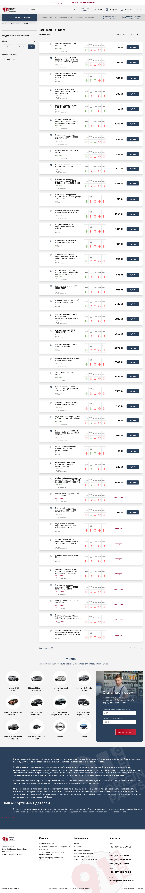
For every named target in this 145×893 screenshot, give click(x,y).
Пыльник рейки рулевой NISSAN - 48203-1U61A (65, 241)
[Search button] (74, 9)
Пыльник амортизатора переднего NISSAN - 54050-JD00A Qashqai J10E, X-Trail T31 (68, 617)
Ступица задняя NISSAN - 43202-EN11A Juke (66, 345)
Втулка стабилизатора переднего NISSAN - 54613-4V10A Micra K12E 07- (66, 526)
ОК (31, 47)
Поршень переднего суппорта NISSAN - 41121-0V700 (68, 166)
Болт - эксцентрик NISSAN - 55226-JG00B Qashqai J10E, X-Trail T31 (67, 433)
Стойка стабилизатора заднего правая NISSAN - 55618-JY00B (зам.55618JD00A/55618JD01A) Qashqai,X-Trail (68, 480)
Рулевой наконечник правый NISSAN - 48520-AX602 (67, 360)
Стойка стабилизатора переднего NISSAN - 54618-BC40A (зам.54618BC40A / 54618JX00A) (66, 121)
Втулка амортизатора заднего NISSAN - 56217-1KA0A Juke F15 (68, 418)
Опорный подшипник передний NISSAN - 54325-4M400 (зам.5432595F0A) (66, 256)
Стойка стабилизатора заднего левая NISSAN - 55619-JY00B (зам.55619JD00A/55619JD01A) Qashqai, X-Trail (68, 633)
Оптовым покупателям (84, 17)
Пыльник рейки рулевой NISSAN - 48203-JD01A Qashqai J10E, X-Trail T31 (68, 197)
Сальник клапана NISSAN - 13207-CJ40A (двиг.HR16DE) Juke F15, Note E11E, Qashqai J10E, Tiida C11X (66, 60)
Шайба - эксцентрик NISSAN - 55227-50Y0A (68, 495)
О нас (44, 17)
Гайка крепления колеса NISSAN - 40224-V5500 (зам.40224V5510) (65, 449)
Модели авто (15, 23)
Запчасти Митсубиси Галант (59, 888)
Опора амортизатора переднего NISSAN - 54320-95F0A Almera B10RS (67, 587)
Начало (4, 23)
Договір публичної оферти (85, 859)
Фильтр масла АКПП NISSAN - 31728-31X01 (67, 602)
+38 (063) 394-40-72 (120, 859)
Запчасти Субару (76, 888)
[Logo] (9, 9)
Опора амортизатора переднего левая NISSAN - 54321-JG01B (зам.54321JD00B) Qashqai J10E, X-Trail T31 (68, 181)
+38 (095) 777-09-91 (119, 863)
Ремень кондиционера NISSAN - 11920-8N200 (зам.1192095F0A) (65, 464)
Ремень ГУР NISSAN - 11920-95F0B (67, 152)
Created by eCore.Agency (10, 888)
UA (137, 10)
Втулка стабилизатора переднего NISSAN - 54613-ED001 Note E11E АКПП (66, 510)
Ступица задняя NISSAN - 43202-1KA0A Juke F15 (66, 331)
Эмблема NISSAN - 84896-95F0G (66, 374)
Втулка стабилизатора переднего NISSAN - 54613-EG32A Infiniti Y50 (66, 91)
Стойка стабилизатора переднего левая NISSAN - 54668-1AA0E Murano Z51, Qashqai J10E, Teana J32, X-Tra (67, 541)
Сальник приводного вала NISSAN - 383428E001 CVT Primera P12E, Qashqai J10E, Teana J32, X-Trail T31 (66, 571)
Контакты (53, 17)
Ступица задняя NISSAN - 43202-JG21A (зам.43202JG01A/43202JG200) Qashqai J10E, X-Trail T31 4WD (68, 316)
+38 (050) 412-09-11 (111, 18)
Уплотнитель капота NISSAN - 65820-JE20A (67, 287)
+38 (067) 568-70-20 (120, 872)
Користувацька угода (83, 856)
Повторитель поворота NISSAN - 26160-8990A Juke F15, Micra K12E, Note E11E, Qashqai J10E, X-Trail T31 (66, 272)
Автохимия (86, 888)
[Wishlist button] (51, 44)
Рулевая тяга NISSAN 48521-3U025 (66, 556)
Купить (133, 47)
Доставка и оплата (65, 17)
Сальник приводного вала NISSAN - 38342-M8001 (66, 404)
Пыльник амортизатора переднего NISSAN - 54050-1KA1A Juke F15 (67, 137)
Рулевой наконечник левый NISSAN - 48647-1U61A (67, 301)
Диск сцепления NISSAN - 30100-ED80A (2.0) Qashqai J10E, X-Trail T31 (66, 389)
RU (141, 10)
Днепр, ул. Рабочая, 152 (12, 854)
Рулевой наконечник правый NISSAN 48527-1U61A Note (67, 212)
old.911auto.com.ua (83, 2)
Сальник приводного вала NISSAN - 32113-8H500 (66, 106)
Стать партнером (126, 732)
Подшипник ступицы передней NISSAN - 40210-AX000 (66, 227)
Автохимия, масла (46, 844)
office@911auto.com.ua (121, 880)
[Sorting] (123, 34)
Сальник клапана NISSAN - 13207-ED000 (66, 45)
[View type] (137, 34)
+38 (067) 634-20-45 (120, 847)
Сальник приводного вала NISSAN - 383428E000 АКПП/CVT (66, 76)
